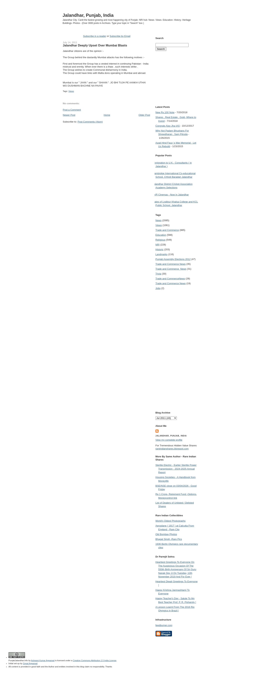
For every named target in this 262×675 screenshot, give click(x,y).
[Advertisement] (106, 130)
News (159, 220)
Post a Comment (72, 109)
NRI (158, 244)
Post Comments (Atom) (90, 121)
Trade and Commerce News (170, 278)
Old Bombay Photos (166, 534)
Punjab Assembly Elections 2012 (173, 259)
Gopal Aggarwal (30, 663)
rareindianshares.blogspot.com (172, 448)
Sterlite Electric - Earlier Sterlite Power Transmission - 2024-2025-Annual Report (176, 469)
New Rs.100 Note (165, 112)
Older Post (144, 115)
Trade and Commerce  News (171, 268)
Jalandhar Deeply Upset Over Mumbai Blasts (95, 45)
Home (107, 115)
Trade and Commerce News (171, 264)
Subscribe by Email (120, 36)
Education (161, 235)
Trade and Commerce (167, 230)
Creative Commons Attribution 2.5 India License (94, 660)
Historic (160, 249)
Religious (160, 239)
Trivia (158, 273)
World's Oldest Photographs (171, 520)
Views (71, 91)
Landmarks (161, 254)
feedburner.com (164, 625)
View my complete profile (169, 439)
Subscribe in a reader (94, 36)
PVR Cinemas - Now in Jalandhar (171, 194)
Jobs (158, 288)
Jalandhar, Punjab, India (88, 15)
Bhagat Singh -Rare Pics (169, 539)
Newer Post (69, 115)
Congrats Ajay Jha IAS (168, 125)
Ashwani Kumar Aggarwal (43, 660)
